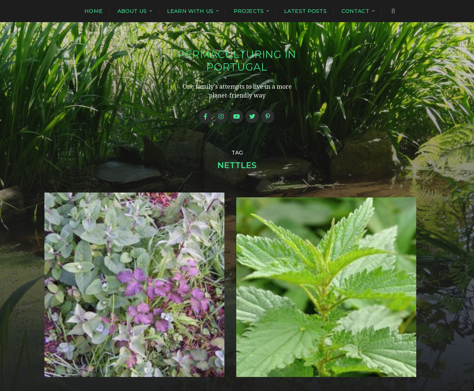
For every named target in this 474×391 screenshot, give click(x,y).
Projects (249, 11)
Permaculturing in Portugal (237, 60)
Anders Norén (252, 359)
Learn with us (190, 11)
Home (93, 11)
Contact (355, 11)
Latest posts (305, 11)
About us (132, 11)
